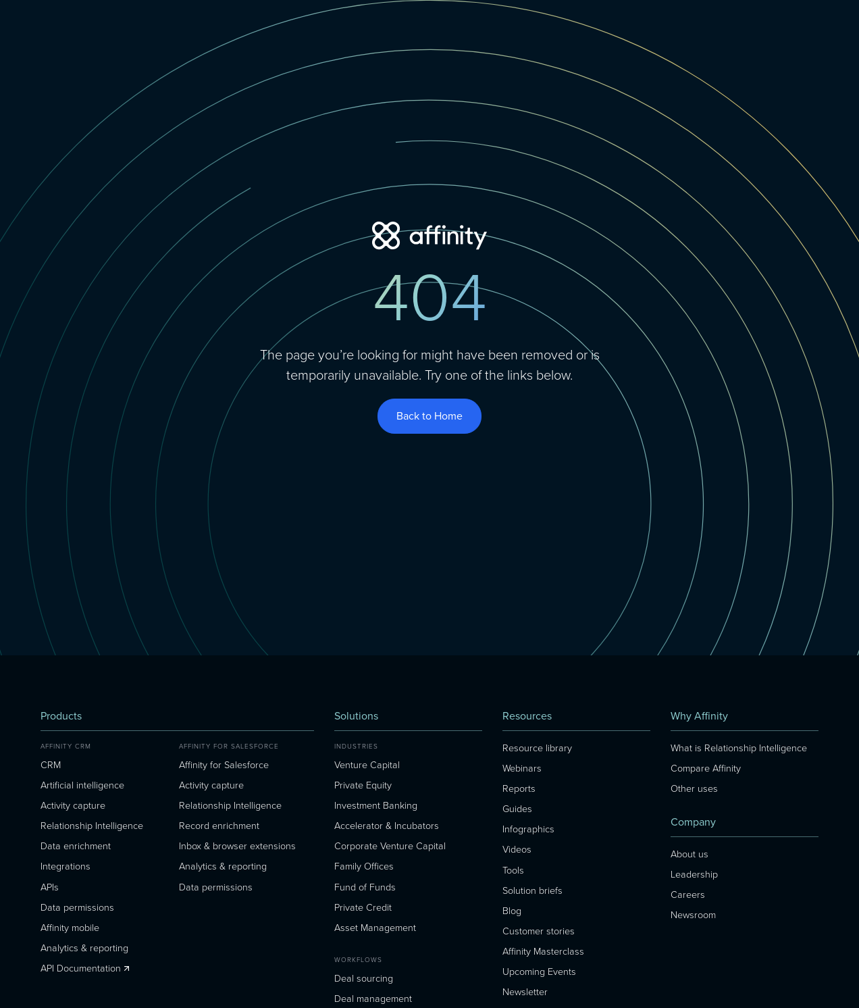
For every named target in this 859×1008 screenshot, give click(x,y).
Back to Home (429, 416)
